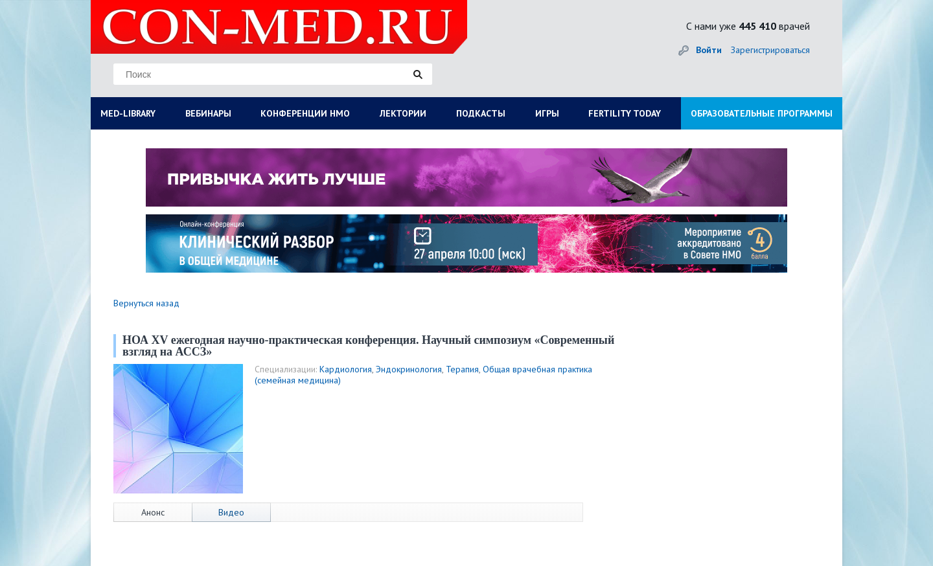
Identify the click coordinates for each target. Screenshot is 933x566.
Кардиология (345, 369)
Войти (709, 49)
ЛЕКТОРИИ (403, 113)
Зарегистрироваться (770, 50)
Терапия (462, 369)
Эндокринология (409, 369)
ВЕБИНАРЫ (208, 113)
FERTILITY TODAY (624, 113)
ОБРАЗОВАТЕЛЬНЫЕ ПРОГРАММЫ (762, 113)
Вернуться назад (146, 303)
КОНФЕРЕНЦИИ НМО (305, 113)
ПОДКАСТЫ (480, 113)
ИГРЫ (547, 113)
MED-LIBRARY (128, 113)
